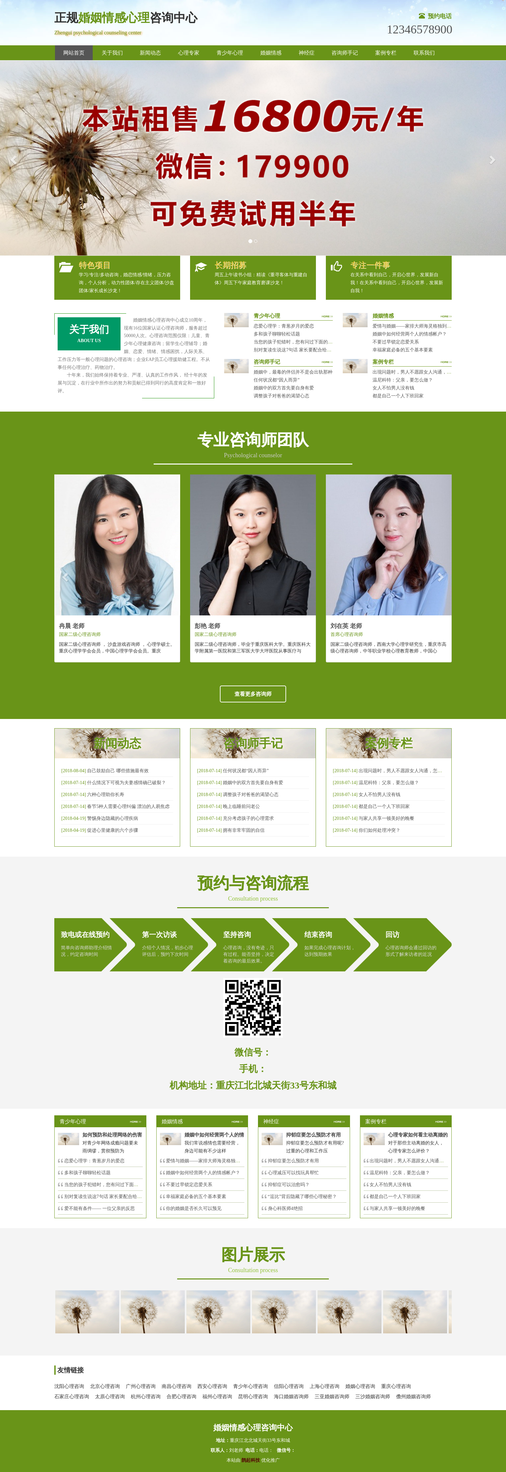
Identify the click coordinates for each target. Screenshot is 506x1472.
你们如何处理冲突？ (379, 830)
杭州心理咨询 (146, 1396)
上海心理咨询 (324, 1386)
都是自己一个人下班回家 (398, 395)
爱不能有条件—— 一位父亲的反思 (99, 1208)
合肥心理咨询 (181, 1396)
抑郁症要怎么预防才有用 (293, 1160)
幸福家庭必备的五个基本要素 (403, 349)
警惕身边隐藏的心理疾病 (112, 818)
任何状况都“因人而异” (276, 380)
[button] (12, 158)
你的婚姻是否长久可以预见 (194, 1208)
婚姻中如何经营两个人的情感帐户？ (410, 334)
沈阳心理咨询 (69, 1386)
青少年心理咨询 (250, 1386)
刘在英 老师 (346, 626)
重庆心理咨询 (396, 1386)
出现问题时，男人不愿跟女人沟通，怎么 (411, 1160)
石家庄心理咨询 (71, 1396)
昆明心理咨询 (253, 1396)
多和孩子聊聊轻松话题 (277, 334)
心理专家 (188, 53)
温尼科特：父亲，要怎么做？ (403, 380)
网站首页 (73, 53)
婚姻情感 (270, 53)
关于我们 (112, 53)
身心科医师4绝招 (287, 1208)
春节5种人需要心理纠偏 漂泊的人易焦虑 (128, 806)
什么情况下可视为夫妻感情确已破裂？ (126, 782)
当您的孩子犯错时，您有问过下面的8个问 (107, 1184)
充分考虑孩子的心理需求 (248, 818)
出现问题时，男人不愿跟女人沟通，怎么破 (403, 770)
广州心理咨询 (141, 1386)
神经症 (307, 53)
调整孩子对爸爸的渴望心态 (281, 395)
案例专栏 (385, 53)
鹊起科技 (250, 1460)
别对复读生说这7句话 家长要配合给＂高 (105, 1196)
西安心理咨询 (212, 1386)
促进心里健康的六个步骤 (112, 830)
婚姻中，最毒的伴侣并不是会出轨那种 (293, 372)
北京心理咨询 (105, 1386)
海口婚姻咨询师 (291, 1396)
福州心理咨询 (217, 1396)
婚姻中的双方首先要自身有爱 (284, 387)
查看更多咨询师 (253, 694)
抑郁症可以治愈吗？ (289, 1184)
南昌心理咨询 (176, 1386)
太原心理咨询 (110, 1396)
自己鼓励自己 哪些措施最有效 (118, 770)
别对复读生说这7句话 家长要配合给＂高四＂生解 (304, 349)
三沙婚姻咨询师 (372, 1396)
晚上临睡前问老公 (241, 806)
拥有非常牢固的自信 (244, 830)
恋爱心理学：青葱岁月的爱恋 (284, 326)
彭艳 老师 (207, 626)
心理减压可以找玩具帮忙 (293, 1172)
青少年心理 (230, 53)
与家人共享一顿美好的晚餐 (386, 818)
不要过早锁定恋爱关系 (396, 341)
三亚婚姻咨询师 (332, 1396)
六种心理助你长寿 (105, 794)
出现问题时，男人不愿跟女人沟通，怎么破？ (419, 372)
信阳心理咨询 (289, 1386)
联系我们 (424, 53)
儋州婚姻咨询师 (413, 1396)
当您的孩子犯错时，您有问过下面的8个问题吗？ (303, 341)
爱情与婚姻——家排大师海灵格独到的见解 (417, 326)
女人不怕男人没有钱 (393, 387)
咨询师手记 (344, 53)
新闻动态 (150, 53)
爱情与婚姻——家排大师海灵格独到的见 (207, 1160)
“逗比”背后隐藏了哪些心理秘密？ (302, 1196)
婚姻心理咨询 (360, 1386)
